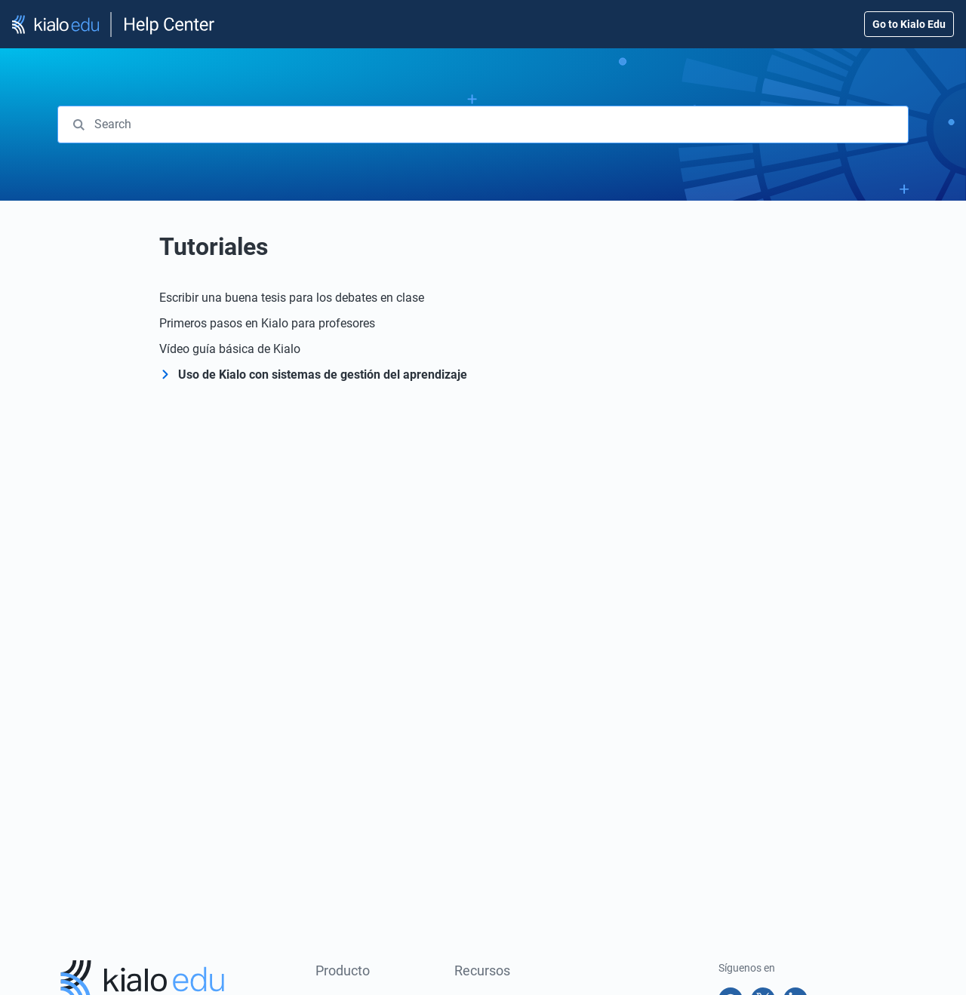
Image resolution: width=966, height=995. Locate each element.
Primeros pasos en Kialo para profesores (267, 323)
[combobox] (483, 124)
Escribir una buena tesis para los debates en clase (291, 297)
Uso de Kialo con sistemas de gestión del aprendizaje (322, 374)
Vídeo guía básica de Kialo (229, 349)
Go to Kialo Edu (909, 24)
